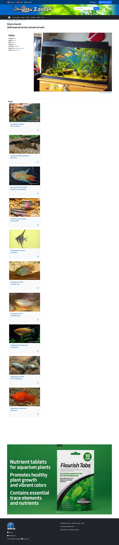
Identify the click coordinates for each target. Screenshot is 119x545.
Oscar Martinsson (19, 48)
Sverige (28, 2)
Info (43, 17)
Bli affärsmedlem (105, 2)
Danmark (11, 2)
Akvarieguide (16, 17)
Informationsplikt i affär (67, 526)
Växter (28, 17)
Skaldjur (33, 17)
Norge (20, 2)
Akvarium (17, 20)
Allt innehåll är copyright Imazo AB (18, 539)
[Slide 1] (56, 512)
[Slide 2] (59, 512)
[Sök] (84, 8)
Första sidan (10, 20)
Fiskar (23, 17)
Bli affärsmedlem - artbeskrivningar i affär (72, 523)
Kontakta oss (11, 535)
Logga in (93, 2)
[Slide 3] (62, 512)
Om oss (10, 532)
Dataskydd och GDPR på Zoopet (69, 529)
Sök (96, 8)
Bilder (38, 17)
